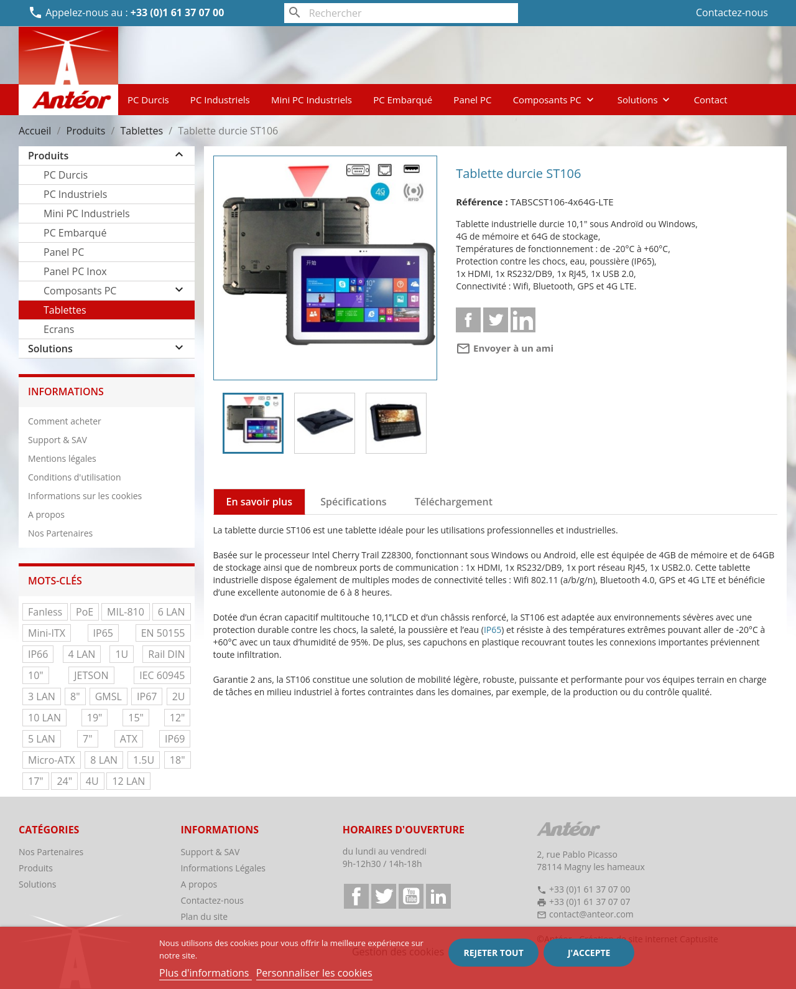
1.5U (143, 760)
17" (36, 781)
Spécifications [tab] (353, 502)
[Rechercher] (401, 13)
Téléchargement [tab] (454, 502)
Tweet (495, 319)
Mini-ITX (46, 633)
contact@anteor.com (591, 914)
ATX (128, 739)
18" (177, 760)
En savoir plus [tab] (259, 502)
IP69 (175, 739)
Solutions (645, 99)
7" (88, 739)
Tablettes (65, 310)
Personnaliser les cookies (314, 973)
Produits (48, 155)
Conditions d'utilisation (74, 477)
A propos (46, 514)
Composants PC (554, 99)
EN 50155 (163, 633)
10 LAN (44, 717)
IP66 (38, 654)
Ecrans (59, 329)
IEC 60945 (162, 675)
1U (121, 654)
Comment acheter (64, 421)
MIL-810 (125, 612)
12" (177, 717)
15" (136, 717)
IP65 (103, 633)
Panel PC (472, 99)
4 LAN (82, 654)
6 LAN (171, 612)
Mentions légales (62, 458)
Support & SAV (57, 440)
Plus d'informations (205, 973)
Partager (468, 319)
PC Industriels (220, 99)
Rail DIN (166, 654)
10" (36, 675)
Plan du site (204, 916)
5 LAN (41, 739)
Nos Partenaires (60, 533)
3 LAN (41, 696)
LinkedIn (438, 896)
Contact (711, 99)
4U (92, 781)
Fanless (45, 612)
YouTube (411, 896)
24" (64, 781)
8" (75, 696)
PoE (84, 612)
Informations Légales (223, 868)
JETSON (91, 675)
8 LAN (104, 760)
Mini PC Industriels (311, 99)
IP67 (147, 696)
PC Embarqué (402, 99)
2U (178, 696)
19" (95, 717)
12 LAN (128, 781)
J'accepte (589, 953)
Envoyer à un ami (504, 348)
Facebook (356, 896)
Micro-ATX (51, 760)
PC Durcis (148, 99)
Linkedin (523, 319)
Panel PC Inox (75, 271)
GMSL (108, 696)
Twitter (383, 896)
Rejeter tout (493, 953)
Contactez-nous (732, 12)
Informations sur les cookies (85, 496)
